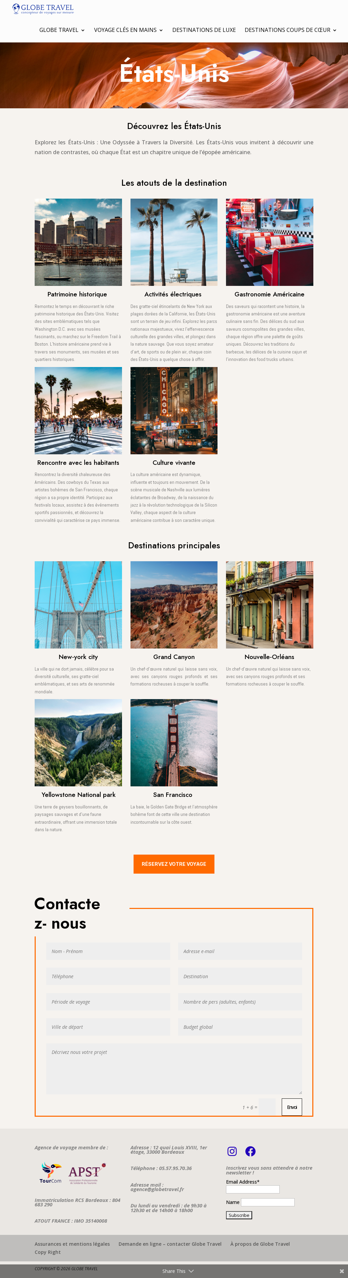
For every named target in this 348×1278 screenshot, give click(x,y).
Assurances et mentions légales (72, 1244)
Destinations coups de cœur (287, 29)
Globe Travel (59, 29)
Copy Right (48, 1252)
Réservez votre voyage (174, 864)
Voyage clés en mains (125, 29)
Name (233, 1202)
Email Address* (243, 1182)
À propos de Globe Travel (260, 1244)
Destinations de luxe (204, 29)
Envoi (292, 1106)
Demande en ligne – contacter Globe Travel (170, 1244)
